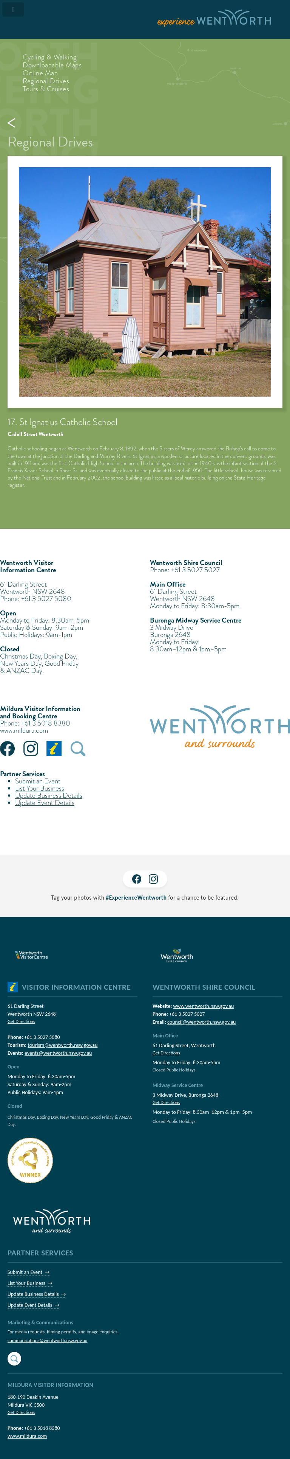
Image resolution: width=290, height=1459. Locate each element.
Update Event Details (44, 802)
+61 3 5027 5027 (187, 1014)
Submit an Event (37, 781)
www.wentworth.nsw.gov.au (203, 1006)
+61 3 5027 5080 (42, 1037)
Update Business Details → (37, 1294)
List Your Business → (30, 1283)
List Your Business (39, 788)
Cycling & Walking (50, 57)
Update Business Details (48, 795)
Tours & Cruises (46, 88)
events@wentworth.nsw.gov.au (58, 1053)
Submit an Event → (28, 1272)
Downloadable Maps (52, 65)
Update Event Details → (33, 1305)
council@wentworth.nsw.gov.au (201, 1022)
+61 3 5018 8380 (42, 1428)
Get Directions (21, 1021)
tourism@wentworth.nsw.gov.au (62, 1045)
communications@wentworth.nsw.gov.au (47, 1340)
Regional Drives (46, 81)
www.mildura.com (24, 730)
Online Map (40, 73)
